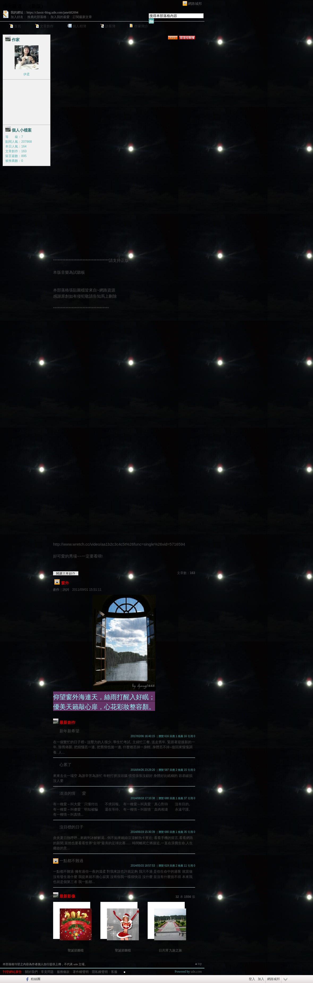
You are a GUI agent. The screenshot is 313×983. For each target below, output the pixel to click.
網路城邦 (195, 4)
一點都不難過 (71, 860)
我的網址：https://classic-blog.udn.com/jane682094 (44, 12)
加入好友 (17, 17)
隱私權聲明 (100, 972)
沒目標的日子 (71, 827)
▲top (198, 963)
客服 (114, 972)
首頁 (17, 26)
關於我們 (31, 972)
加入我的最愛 (60, 17)
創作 (56, 589)
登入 (252, 979)
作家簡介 (141, 26)
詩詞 (66, 589)
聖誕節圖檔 (76, 950)
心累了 (65, 764)
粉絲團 (35, 979)
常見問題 (47, 972)
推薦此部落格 (36, 17)
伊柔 (26, 74)
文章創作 (47, 26)
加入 (261, 979)
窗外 (65, 582)
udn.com (196, 971)
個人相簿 (79, 26)
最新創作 (67, 722)
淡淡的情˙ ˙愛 (72, 793)
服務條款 (63, 972)
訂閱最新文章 (82, 17)
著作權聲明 (81, 972)
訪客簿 (110, 26)
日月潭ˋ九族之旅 (170, 950)
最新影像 (67, 896)
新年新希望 (69, 731)
